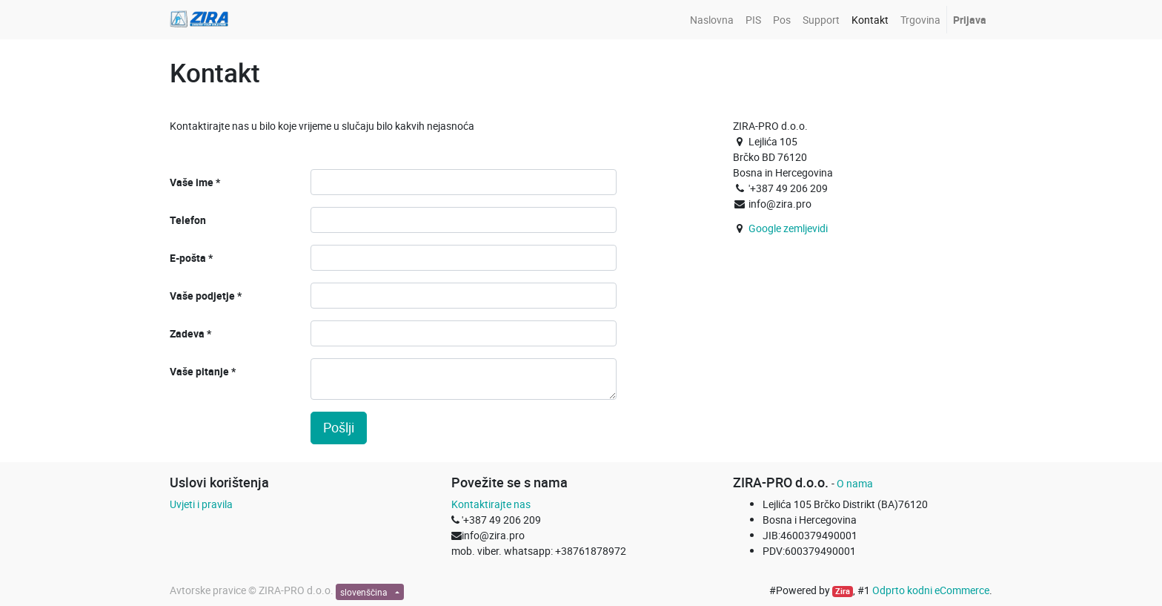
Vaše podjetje (202, 296)
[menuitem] (712, 19)
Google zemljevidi (788, 228)
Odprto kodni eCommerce (930, 590)
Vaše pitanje (199, 371)
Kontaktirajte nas (491, 504)
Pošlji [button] (338, 427)
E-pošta (188, 258)
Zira (842, 591)
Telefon (188, 220)
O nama (855, 483)
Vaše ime (191, 182)
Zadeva (187, 333)
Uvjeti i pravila (201, 504)
